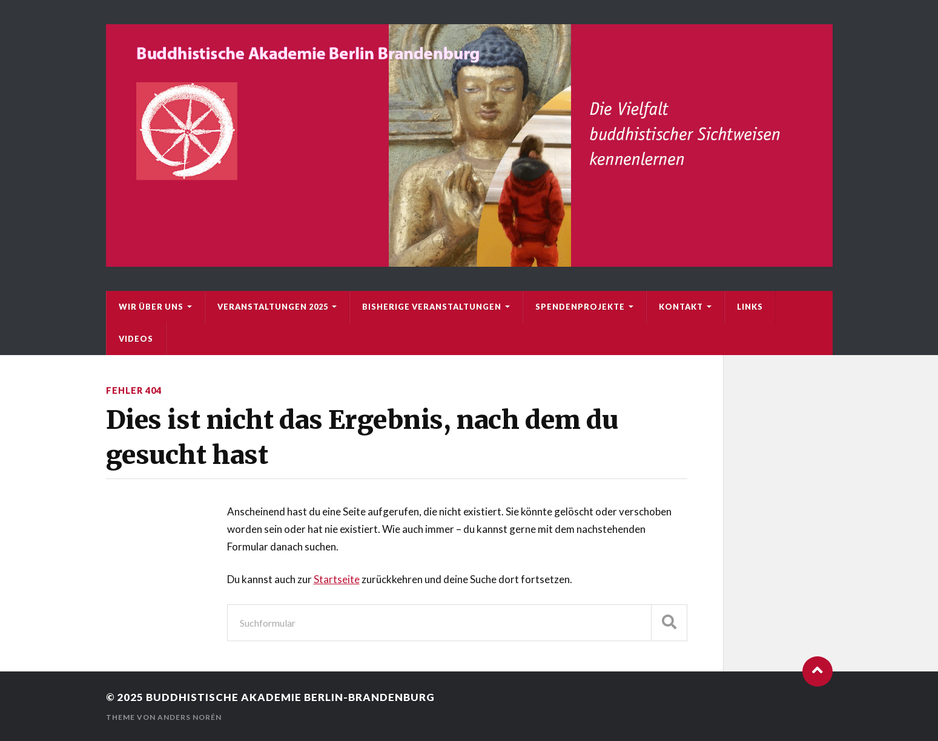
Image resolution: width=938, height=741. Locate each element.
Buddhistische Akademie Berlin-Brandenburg (290, 697)
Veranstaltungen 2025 (272, 307)
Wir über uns (151, 307)
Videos (136, 339)
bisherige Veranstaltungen (431, 307)
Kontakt (681, 307)
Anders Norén (189, 717)
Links (750, 307)
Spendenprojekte (580, 307)
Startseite (337, 579)
